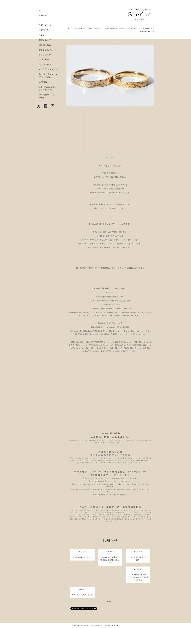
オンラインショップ (48, 69)
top (40, 11)
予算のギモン (45, 25)
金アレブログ (45, 64)
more (110, 602)
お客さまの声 (45, 55)
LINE (101, 315)
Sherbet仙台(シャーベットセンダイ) (90, 625)
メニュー (43, 20)
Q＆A (41, 35)
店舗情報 (43, 82)
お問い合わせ (45, 40)
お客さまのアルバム (48, 50)
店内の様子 (44, 59)
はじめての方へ (46, 45)
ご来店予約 (44, 30)
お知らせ (43, 15)
